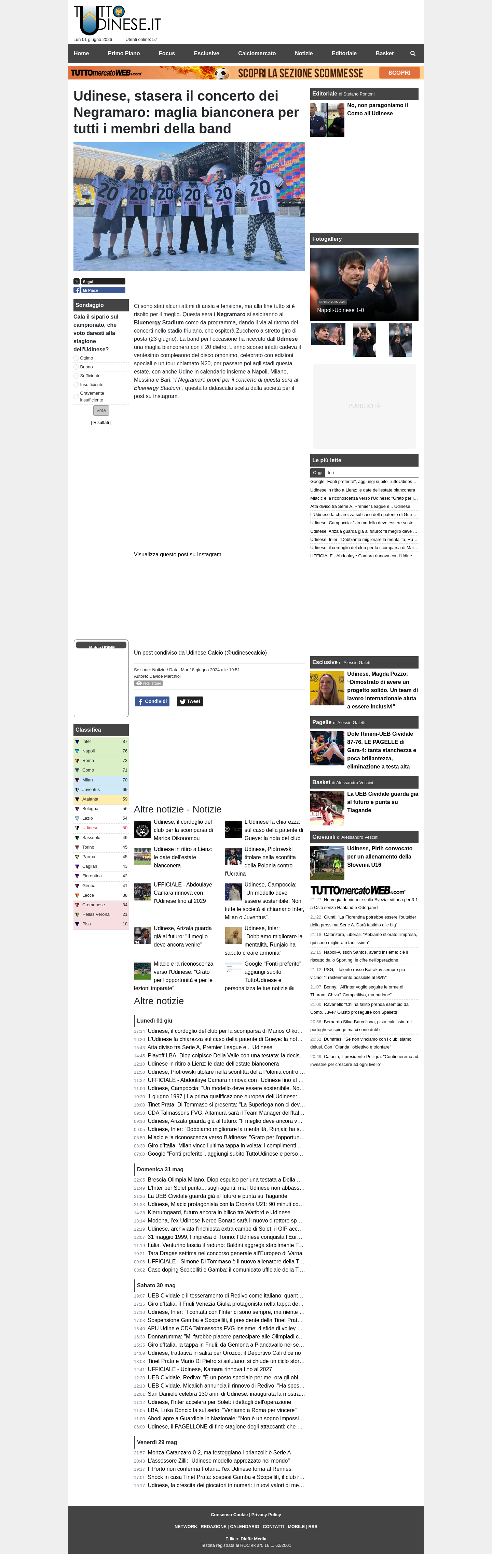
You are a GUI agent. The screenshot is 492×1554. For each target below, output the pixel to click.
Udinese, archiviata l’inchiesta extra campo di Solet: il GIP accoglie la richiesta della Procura (259, 1229)
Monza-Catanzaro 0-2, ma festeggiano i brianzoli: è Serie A (219, 1452)
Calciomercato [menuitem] (257, 53)
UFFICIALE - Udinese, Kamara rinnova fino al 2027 (210, 1369)
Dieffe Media (253, 1538)
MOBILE (296, 1526)
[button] (101, 410)
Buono (86, 366)
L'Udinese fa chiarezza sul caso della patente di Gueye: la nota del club (274, 830)
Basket (321, 782)
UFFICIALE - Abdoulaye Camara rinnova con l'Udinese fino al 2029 (183, 893)
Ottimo (86, 358)
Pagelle (321, 722)
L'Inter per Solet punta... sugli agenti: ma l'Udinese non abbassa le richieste (239, 1188)
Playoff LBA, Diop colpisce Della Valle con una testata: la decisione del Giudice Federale (255, 1055)
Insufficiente (92, 384)
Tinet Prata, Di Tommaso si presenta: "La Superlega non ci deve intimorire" (238, 1105)
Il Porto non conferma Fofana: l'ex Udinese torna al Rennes (219, 1469)
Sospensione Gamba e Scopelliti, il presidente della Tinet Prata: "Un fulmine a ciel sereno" (257, 1320)
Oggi (317, 472)
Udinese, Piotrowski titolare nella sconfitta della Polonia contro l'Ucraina (234, 1072)
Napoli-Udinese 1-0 (340, 310)
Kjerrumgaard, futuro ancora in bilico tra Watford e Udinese (219, 1212)
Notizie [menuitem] (304, 53)
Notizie (158, 669)
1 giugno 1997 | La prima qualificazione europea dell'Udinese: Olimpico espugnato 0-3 (252, 1096)
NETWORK (186, 1526)
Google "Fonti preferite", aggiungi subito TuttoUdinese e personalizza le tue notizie (247, 1154)
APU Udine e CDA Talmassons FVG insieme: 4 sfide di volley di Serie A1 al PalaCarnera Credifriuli (267, 1328)
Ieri (331, 472)
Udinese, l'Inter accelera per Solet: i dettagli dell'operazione (219, 1402)
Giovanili (324, 837)
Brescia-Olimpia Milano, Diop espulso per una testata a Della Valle (228, 1180)
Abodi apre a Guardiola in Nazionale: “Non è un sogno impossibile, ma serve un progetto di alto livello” (271, 1418)
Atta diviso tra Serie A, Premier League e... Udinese (210, 1047)
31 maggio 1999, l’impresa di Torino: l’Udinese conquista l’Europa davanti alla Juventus (253, 1237)
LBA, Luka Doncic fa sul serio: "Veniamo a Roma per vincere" (222, 1410)
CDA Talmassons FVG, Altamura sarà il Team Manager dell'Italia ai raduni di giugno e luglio (258, 1113)
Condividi (152, 702)
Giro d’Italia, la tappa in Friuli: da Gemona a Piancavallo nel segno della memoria (246, 1345)
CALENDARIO (244, 1526)
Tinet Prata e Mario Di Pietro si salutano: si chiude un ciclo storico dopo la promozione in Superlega (268, 1361)
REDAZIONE (214, 1526)
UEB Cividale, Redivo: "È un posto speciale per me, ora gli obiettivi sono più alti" (245, 1377)
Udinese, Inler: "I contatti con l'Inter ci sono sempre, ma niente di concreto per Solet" (250, 1312)
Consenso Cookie (229, 1514)
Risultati (101, 422)
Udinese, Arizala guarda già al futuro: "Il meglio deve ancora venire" (183, 936)
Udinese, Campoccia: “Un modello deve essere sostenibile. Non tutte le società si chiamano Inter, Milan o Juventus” (264, 901)
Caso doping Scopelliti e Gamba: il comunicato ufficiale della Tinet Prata (235, 1270)
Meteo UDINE (102, 647)
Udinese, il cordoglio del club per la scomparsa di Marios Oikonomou (183, 830)
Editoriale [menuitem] (344, 53)
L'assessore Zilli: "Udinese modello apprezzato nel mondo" (219, 1461)
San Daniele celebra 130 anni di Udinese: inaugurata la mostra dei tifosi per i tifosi (247, 1394)
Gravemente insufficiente (92, 396)
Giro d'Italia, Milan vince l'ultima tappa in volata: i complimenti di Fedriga (235, 1145)
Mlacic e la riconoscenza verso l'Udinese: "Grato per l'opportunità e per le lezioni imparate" (257, 1137)
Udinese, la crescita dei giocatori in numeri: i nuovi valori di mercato (229, 1485)
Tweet (190, 702)
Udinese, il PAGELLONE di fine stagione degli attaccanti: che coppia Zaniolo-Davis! (249, 1427)
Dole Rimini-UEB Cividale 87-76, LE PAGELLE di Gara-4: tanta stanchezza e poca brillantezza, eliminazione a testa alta (381, 750)
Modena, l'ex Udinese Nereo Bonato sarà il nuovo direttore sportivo (229, 1220)
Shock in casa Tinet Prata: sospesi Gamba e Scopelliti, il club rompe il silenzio (242, 1477)
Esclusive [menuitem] (206, 53)
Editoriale (325, 94)
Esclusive (325, 662)
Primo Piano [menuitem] (124, 53)
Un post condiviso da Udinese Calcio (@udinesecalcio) (200, 653)
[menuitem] (412, 53)
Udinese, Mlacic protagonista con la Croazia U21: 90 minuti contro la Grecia (239, 1204)
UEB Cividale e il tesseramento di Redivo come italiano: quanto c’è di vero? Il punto (249, 1296)
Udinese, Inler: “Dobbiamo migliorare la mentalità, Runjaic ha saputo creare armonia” (250, 1129)
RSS (313, 1526)
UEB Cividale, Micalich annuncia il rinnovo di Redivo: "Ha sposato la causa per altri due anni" (260, 1386)
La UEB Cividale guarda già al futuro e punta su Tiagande (217, 1196)
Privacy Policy (266, 1514)
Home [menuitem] (81, 53)
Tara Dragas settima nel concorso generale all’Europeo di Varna (225, 1253)
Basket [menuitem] (385, 53)
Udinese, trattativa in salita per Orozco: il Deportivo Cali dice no (224, 1353)
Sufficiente (90, 375)
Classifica (88, 730)
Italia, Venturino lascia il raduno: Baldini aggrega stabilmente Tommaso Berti (240, 1245)
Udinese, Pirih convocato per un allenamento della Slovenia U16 (379, 857)
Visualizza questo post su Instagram (177, 554)
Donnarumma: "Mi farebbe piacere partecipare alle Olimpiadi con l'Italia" (235, 1336)
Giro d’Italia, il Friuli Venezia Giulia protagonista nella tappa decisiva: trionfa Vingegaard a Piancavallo (271, 1304)
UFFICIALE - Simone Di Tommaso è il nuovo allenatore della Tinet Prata (235, 1261)
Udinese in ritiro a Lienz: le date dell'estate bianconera (183, 857)
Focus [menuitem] (167, 53)
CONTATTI (273, 1526)
